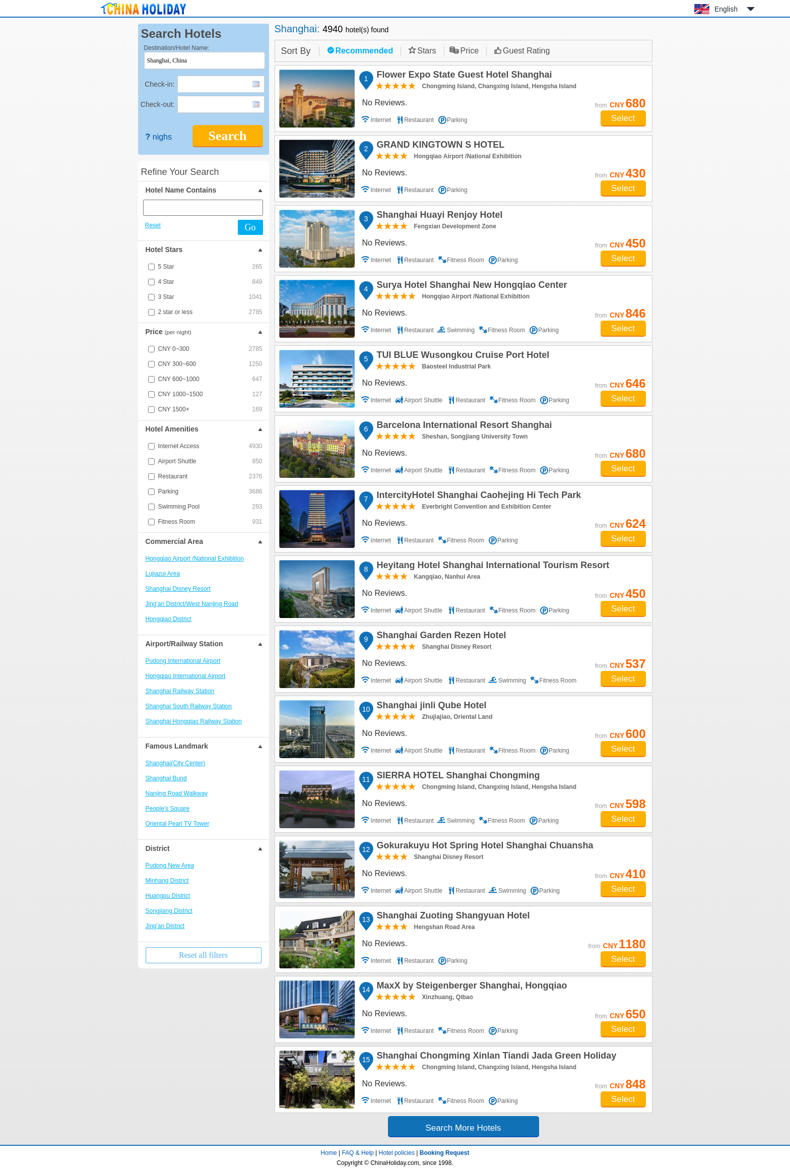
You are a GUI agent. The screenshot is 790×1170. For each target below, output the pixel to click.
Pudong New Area (170, 865)
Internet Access (210, 446)
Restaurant (210, 476)
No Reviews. (385, 102)
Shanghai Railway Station (180, 691)
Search (227, 136)
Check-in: (159, 84)
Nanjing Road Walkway (177, 793)
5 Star (210, 266)
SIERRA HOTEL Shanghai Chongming (457, 776)
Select (623, 118)
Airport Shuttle (210, 461)
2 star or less (210, 312)
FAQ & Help (357, 1152)
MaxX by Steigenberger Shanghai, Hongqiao (470, 987)
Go (250, 227)
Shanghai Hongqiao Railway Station (194, 721)
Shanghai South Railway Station (189, 706)
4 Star (210, 281)
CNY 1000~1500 (210, 394)
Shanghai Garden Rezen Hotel (440, 636)
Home (329, 1152)
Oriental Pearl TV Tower (178, 823)
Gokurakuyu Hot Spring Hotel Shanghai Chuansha (484, 846)
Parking (210, 491)
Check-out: (158, 104)
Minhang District (167, 880)
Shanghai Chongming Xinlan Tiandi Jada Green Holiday (495, 1057)
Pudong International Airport (183, 660)
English (726, 9)
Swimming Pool (210, 506)
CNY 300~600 (210, 364)
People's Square (168, 808)
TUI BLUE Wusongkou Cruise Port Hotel (462, 356)
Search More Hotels (463, 1128)
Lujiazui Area (163, 573)
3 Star (210, 296)
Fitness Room (210, 521)
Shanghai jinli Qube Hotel (430, 706)
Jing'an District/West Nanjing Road (192, 603)
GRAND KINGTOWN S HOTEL (439, 146)
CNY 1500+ (210, 409)
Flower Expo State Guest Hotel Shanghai (463, 76)
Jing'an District (165, 926)
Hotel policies (397, 1152)
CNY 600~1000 (210, 379)
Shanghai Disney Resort (178, 588)
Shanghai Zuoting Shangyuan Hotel (452, 916)
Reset (153, 225)
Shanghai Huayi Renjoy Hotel (438, 216)
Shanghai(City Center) (176, 763)
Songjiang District (169, 910)
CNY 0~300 (210, 348)
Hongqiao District (168, 619)
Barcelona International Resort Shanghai (463, 426)
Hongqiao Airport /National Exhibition (195, 558)
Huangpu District (168, 895)
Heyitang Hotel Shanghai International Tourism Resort (492, 566)
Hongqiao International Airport (186, 676)
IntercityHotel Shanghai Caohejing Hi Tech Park (477, 496)
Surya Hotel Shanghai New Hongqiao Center (470, 286)
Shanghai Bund (166, 778)
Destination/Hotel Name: (177, 47)
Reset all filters (203, 955)
